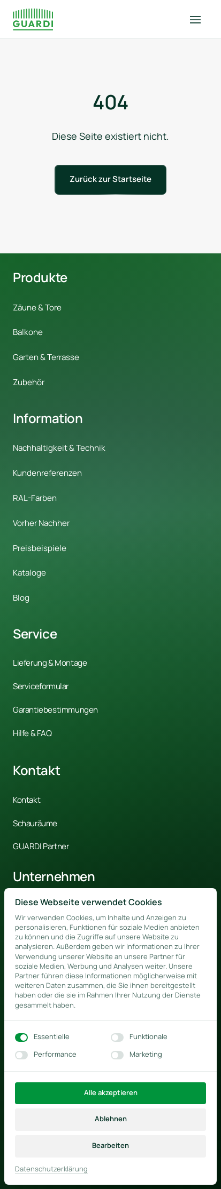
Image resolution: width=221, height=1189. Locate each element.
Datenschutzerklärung (51, 1169)
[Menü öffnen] (199, 19)
